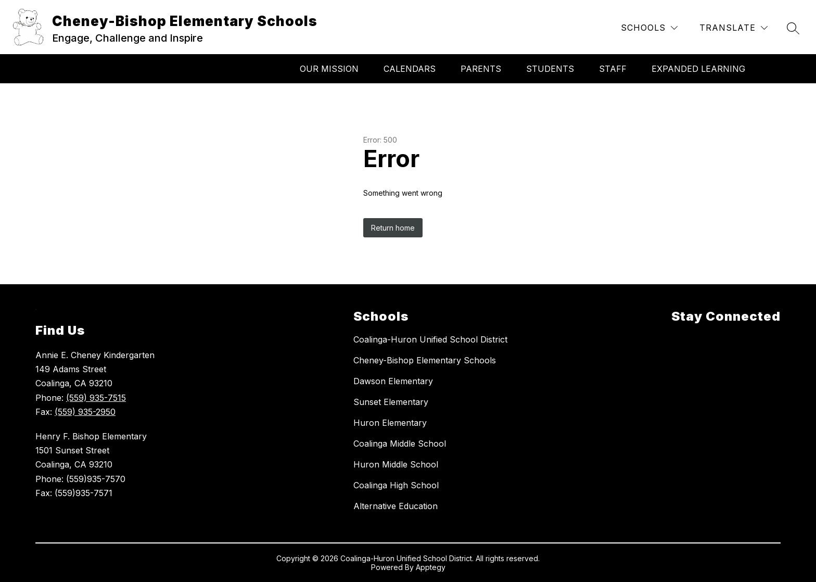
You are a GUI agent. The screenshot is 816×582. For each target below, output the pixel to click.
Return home (393, 227)
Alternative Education (395, 506)
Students (550, 69)
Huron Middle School (395, 464)
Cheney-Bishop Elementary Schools (424, 360)
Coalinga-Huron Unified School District (430, 339)
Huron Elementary (390, 422)
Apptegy (430, 567)
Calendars (410, 69)
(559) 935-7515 (96, 398)
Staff (613, 69)
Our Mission (329, 69)
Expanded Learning (698, 69)
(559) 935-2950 (85, 412)
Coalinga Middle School (399, 443)
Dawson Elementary (393, 381)
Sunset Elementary (390, 402)
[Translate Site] (733, 27)
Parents (481, 69)
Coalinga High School (396, 485)
